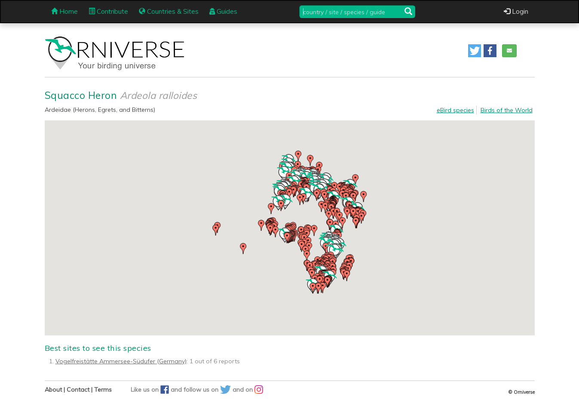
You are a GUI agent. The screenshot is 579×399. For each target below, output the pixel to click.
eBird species (455, 110)
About (53, 389)
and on (248, 389)
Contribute (108, 11)
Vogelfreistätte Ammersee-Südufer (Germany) (121, 361)
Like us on (151, 389)
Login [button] (516, 11)
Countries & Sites (169, 11)
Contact (78, 389)
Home (64, 11)
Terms (103, 389)
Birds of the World (507, 110)
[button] (474, 50)
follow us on (208, 389)
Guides (223, 11)
